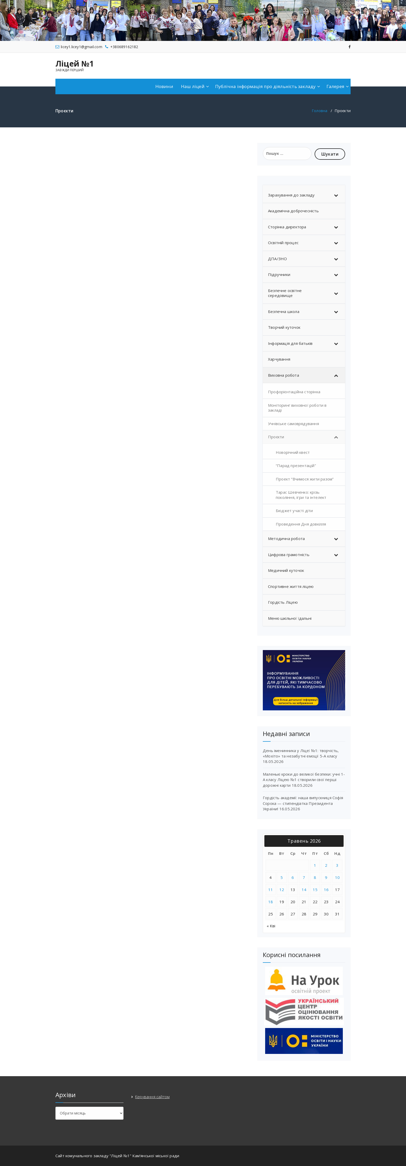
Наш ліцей (193, 86)
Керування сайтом (152, 1096)
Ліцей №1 (74, 63)
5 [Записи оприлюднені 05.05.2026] (281, 877)
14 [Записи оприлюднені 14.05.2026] (304, 889)
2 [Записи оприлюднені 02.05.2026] (326, 865)
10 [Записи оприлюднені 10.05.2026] (337, 877)
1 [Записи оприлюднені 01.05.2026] (315, 865)
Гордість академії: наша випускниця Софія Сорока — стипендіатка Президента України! (303, 803)
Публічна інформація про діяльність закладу (265, 86)
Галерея (335, 86)
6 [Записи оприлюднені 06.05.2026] (293, 877)
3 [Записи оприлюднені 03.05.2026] (337, 865)
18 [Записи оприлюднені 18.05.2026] (270, 901)
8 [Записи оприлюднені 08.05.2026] (315, 877)
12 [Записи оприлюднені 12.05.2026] (281, 889)
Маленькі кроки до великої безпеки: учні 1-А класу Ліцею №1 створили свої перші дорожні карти (304, 779)
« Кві (271, 925)
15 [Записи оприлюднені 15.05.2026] (315, 889)
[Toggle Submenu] (336, 195)
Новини (164, 86)
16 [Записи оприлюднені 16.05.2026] (326, 889)
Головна (319, 110)
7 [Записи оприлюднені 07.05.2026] (304, 877)
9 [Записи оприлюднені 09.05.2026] (326, 877)
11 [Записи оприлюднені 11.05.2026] (270, 889)
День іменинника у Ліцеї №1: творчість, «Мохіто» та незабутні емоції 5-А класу (301, 753)
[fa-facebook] (350, 46)
